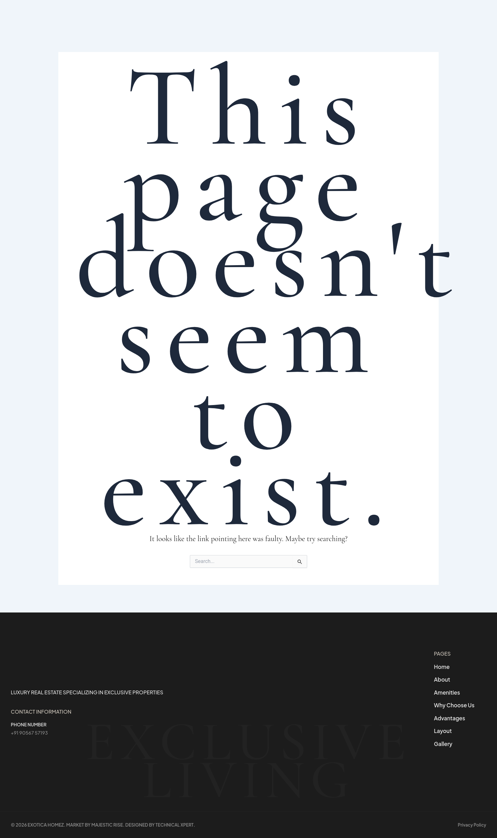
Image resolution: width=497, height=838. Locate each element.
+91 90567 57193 (30, 729)
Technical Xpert (175, 825)
